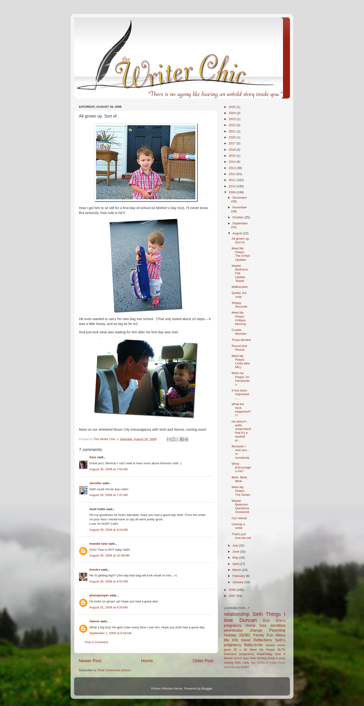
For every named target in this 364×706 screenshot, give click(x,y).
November (239, 207)
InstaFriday (264, 654)
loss (263, 625)
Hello (237, 662)
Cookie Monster (239, 331)
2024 (233, 113)
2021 (233, 131)
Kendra (94, 569)
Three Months (241, 340)
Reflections (263, 640)
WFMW (245, 667)
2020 (233, 137)
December (239, 197)
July (235, 545)
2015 (233, 155)
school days (241, 658)
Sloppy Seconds (239, 304)
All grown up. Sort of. (241, 240)
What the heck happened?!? (241, 409)
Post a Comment (96, 642)
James (270, 645)
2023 (233, 119)
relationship (236, 614)
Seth (258, 614)
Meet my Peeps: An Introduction (241, 378)
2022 (233, 125)
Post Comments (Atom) (114, 670)
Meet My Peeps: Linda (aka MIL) (241, 361)
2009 (233, 192)
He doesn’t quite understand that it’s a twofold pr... (241, 431)
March (237, 570)
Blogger (207, 688)
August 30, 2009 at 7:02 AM (108, 469)
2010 (233, 186)
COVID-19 (263, 662)
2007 (233, 596)
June (236, 551)
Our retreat (239, 518)
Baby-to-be (253, 645)
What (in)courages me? (241, 467)
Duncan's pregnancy (239, 654)
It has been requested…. (240, 394)
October (238, 217)
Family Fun (263, 635)
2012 (233, 174)
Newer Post (90, 660)
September (240, 223)
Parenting (277, 630)
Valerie (94, 621)
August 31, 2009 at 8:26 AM (108, 607)
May (235, 557)
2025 (233, 107)
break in (273, 658)
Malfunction (240, 287)
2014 (233, 161)
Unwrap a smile (238, 526)
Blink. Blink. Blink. (240, 479)
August (237, 233)
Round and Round (239, 347)
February (239, 576)
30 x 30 (240, 649)
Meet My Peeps (262, 649)
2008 (233, 590)
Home (147, 660)
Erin (266, 620)
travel (245, 640)
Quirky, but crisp (239, 294)
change (256, 630)
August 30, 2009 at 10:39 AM (109, 555)
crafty (245, 662)
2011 (233, 180)
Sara (92, 457)
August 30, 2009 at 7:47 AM (108, 495)
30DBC (245, 635)
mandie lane (98, 543)
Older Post (203, 660)
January (238, 582)
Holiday (230, 635)
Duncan (248, 620)
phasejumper (99, 595)
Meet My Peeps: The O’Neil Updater (241, 254)
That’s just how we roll (241, 536)
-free (253, 662)
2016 (233, 149)
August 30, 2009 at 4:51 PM (108, 581)
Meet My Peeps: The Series (241, 490)
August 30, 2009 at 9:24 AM (108, 529)
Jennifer (95, 483)
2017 (233, 143)
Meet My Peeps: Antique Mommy (239, 318)
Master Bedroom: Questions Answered (240, 506)
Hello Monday (258, 658)
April (236, 564)
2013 (233, 168)
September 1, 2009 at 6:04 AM (110, 633)
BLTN (281, 649)
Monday (235, 667)
